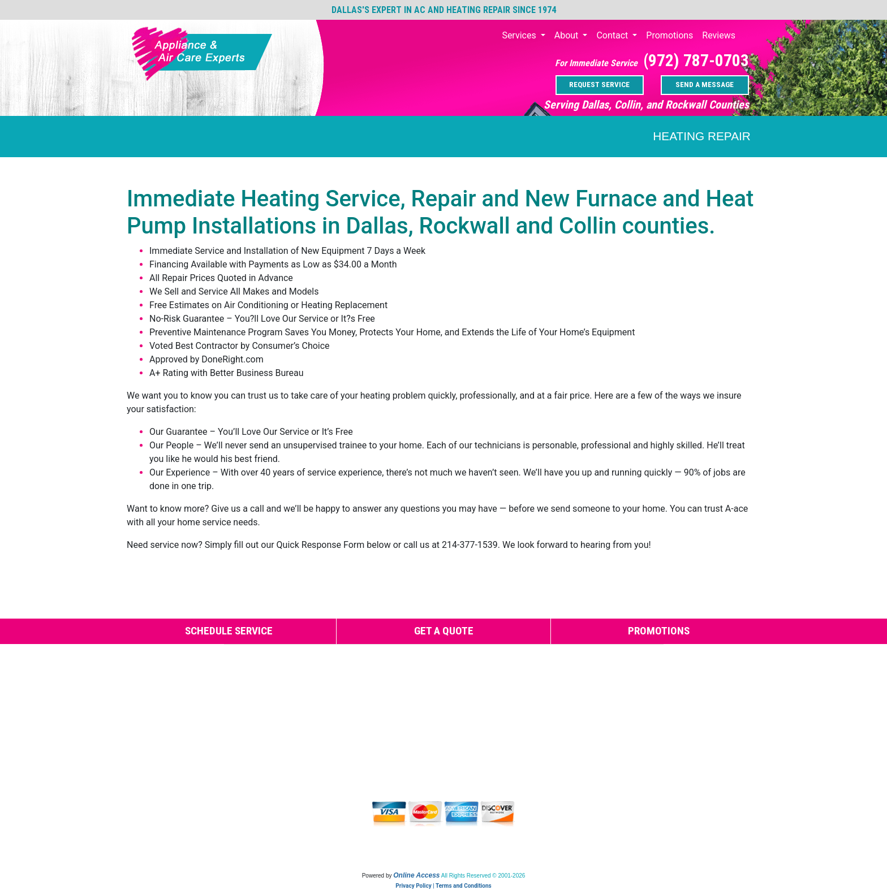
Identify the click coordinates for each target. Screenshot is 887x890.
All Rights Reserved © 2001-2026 (483, 875)
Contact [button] (613, 35)
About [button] (567, 35)
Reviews (718, 35)
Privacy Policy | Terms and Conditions (443, 886)
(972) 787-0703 (696, 60)
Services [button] (520, 35)
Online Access (416, 875)
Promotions (669, 35)
